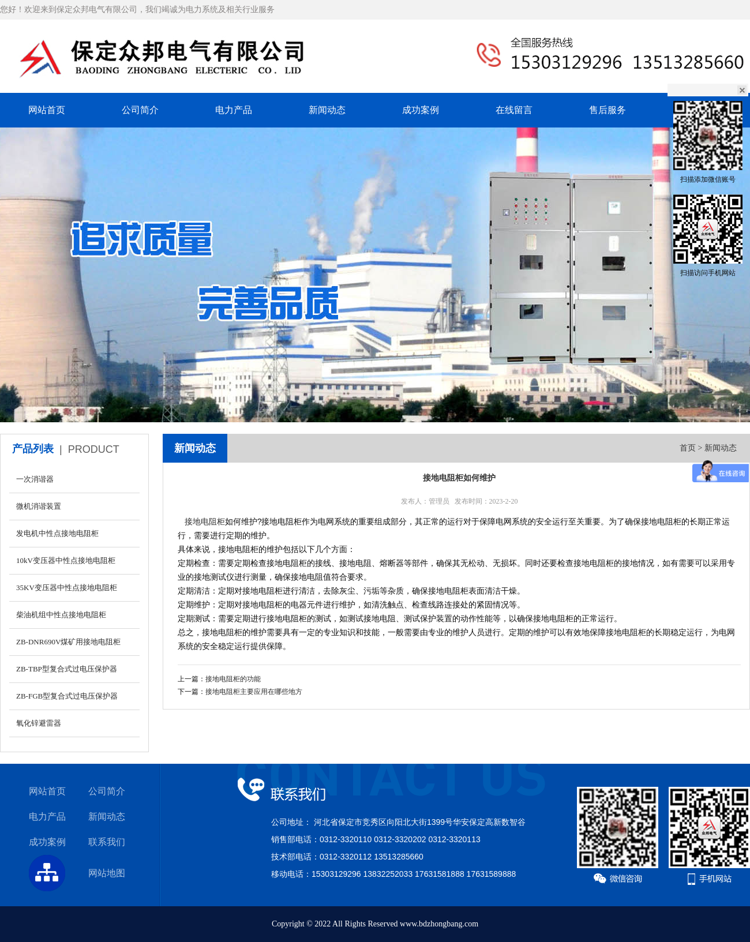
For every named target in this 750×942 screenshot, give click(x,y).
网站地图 (106, 873)
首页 (688, 448)
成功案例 (420, 110)
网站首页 (46, 110)
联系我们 (106, 842)
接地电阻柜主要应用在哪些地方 (253, 692)
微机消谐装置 (38, 506)
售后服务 (607, 110)
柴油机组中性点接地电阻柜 (61, 614)
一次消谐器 (35, 479)
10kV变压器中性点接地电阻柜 (65, 560)
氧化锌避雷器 (38, 723)
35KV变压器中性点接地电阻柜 (66, 587)
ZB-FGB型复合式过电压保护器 (67, 696)
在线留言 (514, 110)
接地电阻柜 (205, 521)
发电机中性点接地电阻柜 (57, 533)
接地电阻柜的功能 (233, 679)
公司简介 (140, 110)
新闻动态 (327, 110)
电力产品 (233, 110)
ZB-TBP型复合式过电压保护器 (66, 669)
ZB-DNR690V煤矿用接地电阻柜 (68, 641)
